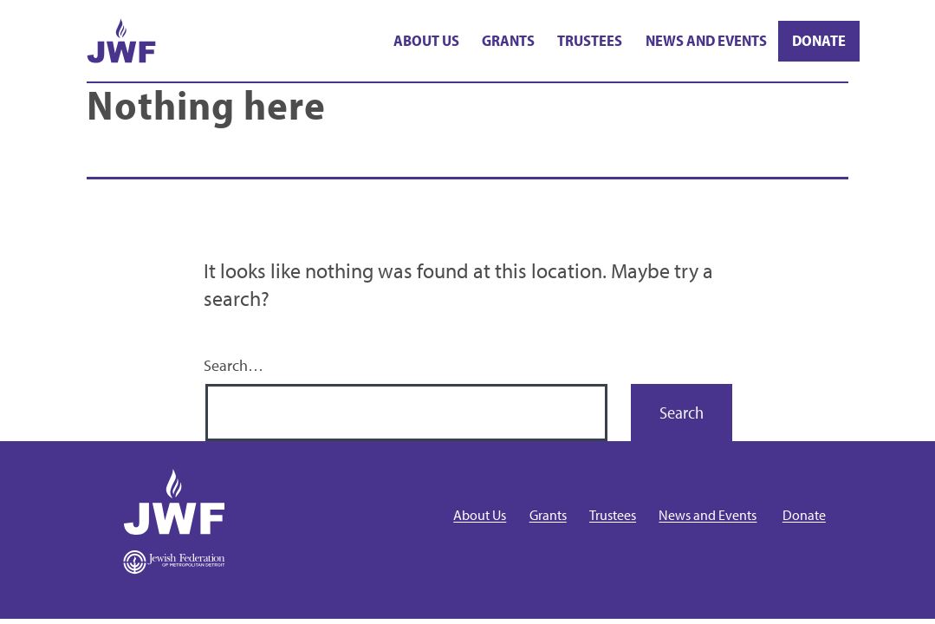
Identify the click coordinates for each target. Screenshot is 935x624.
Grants (508, 40)
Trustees (589, 40)
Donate (819, 40)
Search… (233, 365)
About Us (426, 40)
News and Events (706, 40)
